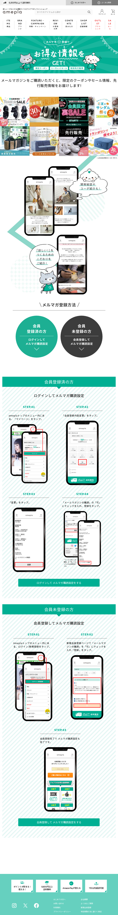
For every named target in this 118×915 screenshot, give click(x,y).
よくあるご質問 (87, 903)
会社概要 (84, 899)
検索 (89, 12)
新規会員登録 (86, 907)
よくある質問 (104, 2)
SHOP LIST (84, 23)
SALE (110, 24)
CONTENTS (69, 23)
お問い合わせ (58, 903)
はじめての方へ (78, 2)
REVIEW (56, 24)
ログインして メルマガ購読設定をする (59, 583)
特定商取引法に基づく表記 (91, 911)
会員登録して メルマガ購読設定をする (59, 822)
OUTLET (98, 24)
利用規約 (56, 907)
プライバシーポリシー (62, 911)
